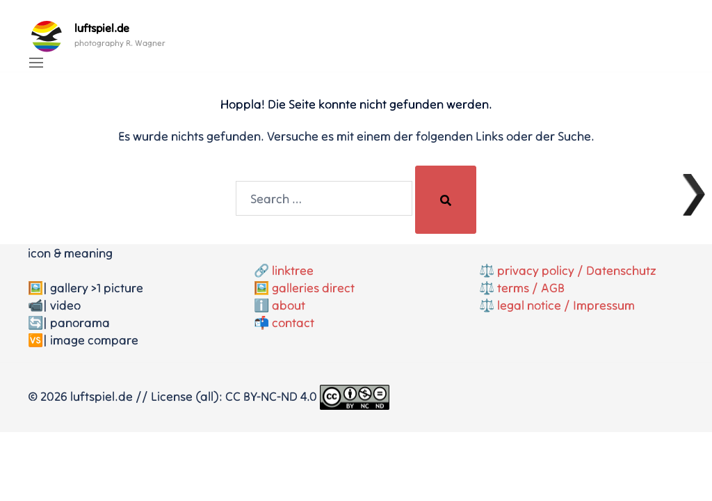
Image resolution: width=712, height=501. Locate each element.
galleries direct (313, 288)
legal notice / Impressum (566, 305)
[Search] (445, 200)
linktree (293, 270)
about (288, 305)
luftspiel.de (101, 28)
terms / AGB (531, 288)
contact (293, 323)
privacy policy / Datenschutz (576, 270)
